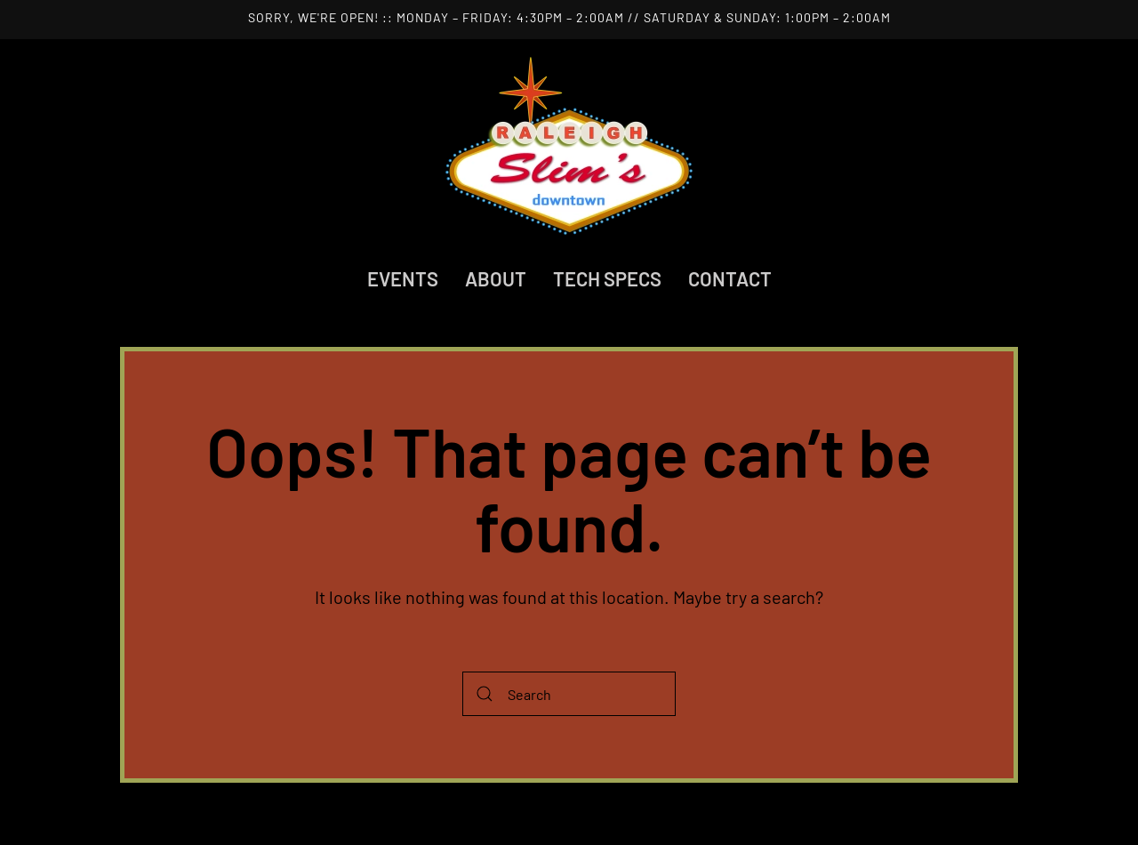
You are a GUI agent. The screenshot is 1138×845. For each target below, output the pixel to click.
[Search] (569, 694)
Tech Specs (607, 278)
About (495, 278)
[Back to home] (569, 146)
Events (402, 278)
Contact (730, 278)
